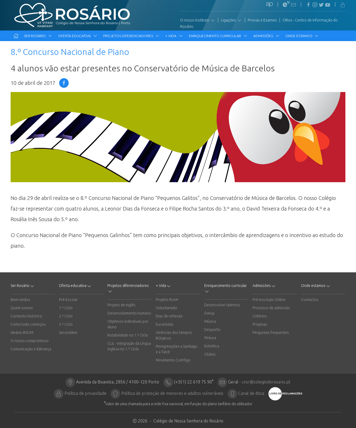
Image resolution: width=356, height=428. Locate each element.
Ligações (231, 20)
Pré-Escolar (68, 300)
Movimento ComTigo (173, 360)
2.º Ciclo (66, 316)
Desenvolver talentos (222, 305)
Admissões (266, 35)
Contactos (310, 300)
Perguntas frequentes (271, 332)
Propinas (260, 324)
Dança (209, 313)
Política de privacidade (85, 393)
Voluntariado (166, 308)
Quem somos (22, 308)
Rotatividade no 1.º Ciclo (127, 335)
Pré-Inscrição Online (269, 300)
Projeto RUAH (167, 300)
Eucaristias (164, 324)
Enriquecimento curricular (218, 35)
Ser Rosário (38, 35)
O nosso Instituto (197, 20)
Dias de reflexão (169, 316)
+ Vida (174, 35)
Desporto (212, 329)
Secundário (68, 332)
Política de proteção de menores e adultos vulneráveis (172, 393)
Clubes (210, 354)
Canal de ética (251, 393)
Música (210, 321)
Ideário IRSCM (22, 332)
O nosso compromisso (30, 341)
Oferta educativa (78, 35)
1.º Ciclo (66, 308)
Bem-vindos (20, 300)
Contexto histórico (26, 316)
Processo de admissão (271, 308)
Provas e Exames (262, 20)
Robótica (211, 346)
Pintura (210, 338)
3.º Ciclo (66, 324)
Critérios (260, 316)
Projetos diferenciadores (131, 35)
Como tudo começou (28, 324)
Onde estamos (302, 35)
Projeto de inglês (121, 305)
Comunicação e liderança (31, 349)
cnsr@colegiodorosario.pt (266, 381)
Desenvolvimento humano (129, 313)
